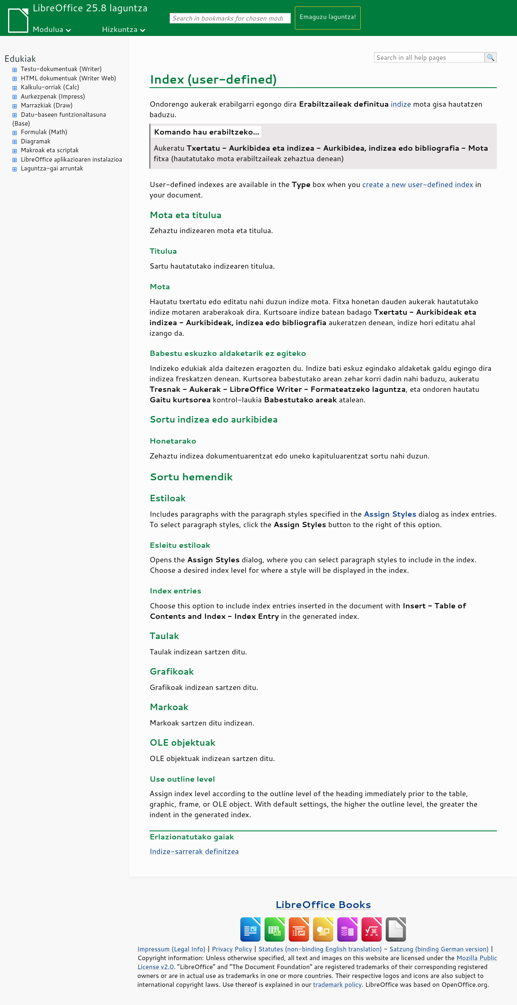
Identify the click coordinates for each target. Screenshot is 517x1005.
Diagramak (35, 141)
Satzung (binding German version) (439, 948)
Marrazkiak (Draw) (47, 105)
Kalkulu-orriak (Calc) (50, 87)
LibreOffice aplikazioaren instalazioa (71, 159)
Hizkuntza (120, 28)
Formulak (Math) (44, 132)
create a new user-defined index (417, 184)
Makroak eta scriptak (50, 150)
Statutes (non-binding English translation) (320, 948)
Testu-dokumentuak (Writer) (61, 69)
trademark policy (337, 984)
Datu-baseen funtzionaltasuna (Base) (59, 119)
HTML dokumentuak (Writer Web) (68, 78)
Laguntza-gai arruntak (52, 168)
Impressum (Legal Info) (171, 948)
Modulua (47, 28)
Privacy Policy (232, 948)
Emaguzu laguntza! (327, 16)
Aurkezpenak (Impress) (53, 96)
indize (401, 104)
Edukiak (20, 58)
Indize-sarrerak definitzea (194, 851)
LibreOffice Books (323, 904)
